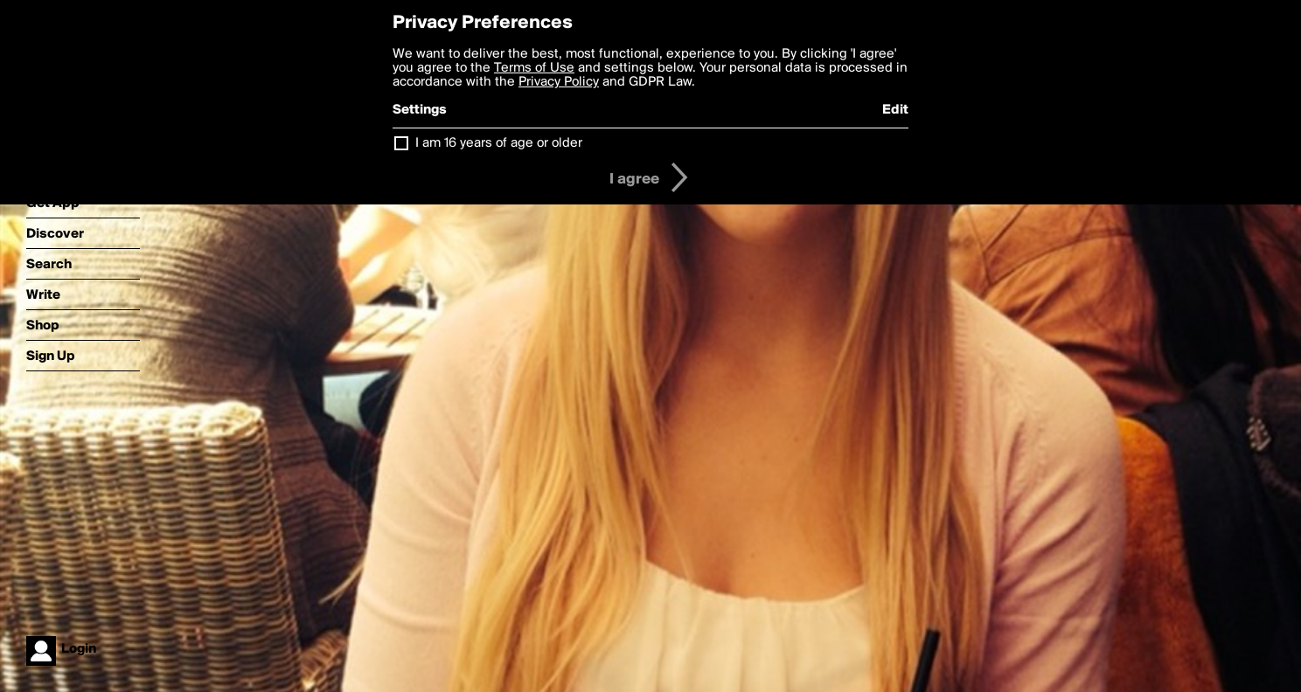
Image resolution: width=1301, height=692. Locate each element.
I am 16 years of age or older (498, 143)
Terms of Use (534, 68)
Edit (895, 110)
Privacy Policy (558, 82)
